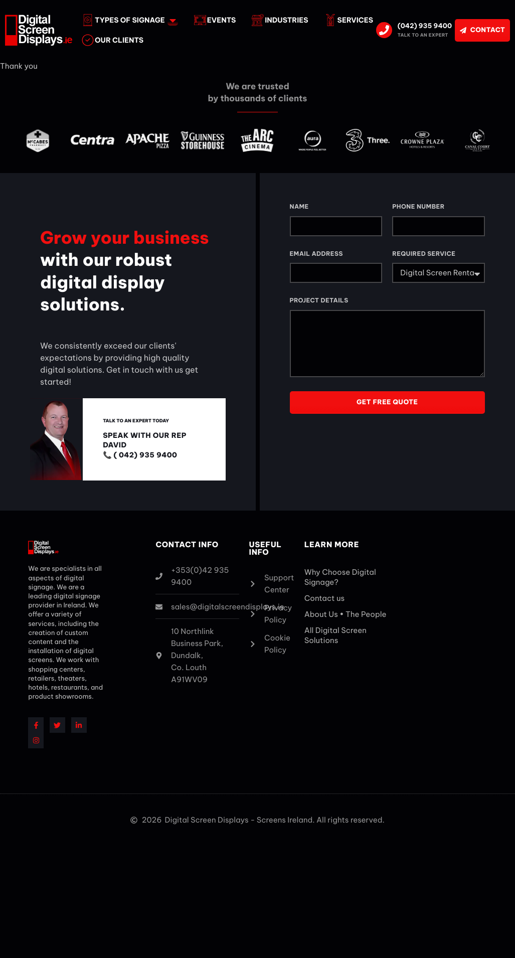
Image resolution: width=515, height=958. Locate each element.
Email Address (316, 254)
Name (299, 207)
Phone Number (418, 207)
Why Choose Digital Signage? (340, 577)
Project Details (319, 300)
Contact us (324, 598)
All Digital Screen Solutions (335, 635)
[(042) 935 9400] (384, 30)
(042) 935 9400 (425, 26)
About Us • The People (345, 614)
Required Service (423, 254)
